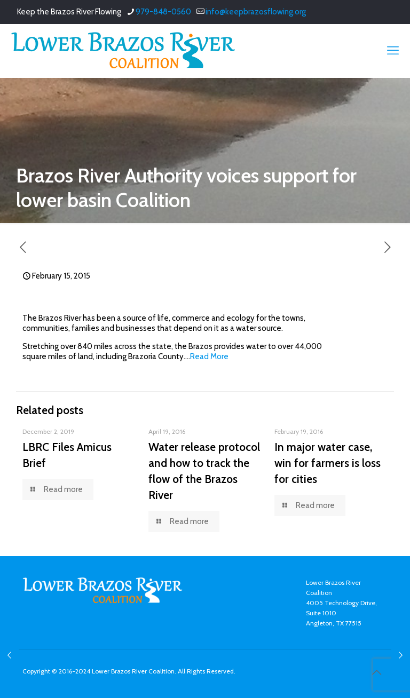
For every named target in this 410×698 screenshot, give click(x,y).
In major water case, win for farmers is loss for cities (327, 463)
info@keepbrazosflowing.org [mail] (256, 12)
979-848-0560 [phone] (163, 12)
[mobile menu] (393, 51)
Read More (209, 356)
